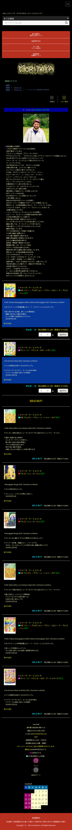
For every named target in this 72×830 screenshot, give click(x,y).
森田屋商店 (36, 818)
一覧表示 (52, 101)
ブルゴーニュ (18, 87)
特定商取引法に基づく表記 (23, 821)
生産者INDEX (35, 41)
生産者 (8, 85)
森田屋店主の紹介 (59, 821)
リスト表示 (64, 101)
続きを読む (8, 323)
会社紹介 (9, 821)
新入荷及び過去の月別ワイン (36, 34)
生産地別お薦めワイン (36, 54)
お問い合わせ (47, 821)
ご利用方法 (37, 821)
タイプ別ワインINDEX (35, 47)
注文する (63, 334)
